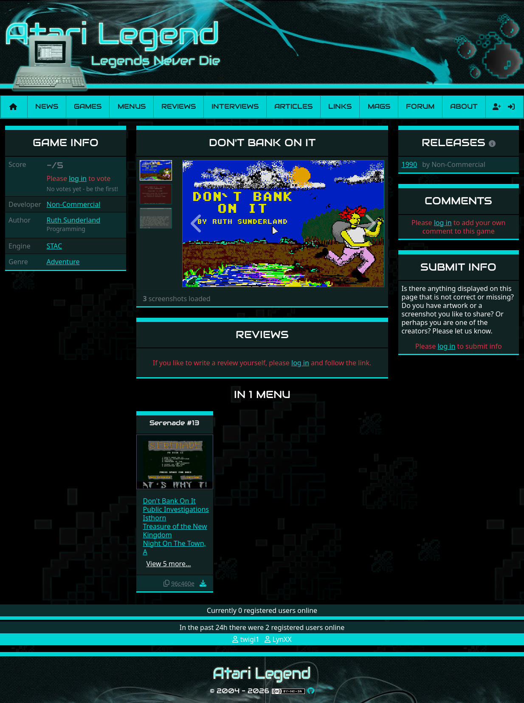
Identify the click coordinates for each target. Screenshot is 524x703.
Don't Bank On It (169, 500)
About (464, 106)
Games (87, 106)
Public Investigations (176, 509)
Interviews (235, 106)
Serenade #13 (174, 422)
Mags (379, 106)
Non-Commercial (74, 204)
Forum (420, 106)
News (46, 106)
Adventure (63, 261)
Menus (132, 106)
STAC (54, 246)
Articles (293, 106)
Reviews (178, 106)
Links (340, 106)
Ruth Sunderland (74, 220)
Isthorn (154, 517)
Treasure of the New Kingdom (175, 530)
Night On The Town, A (174, 547)
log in (78, 178)
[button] (197, 223)
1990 (409, 164)
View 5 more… (168, 563)
